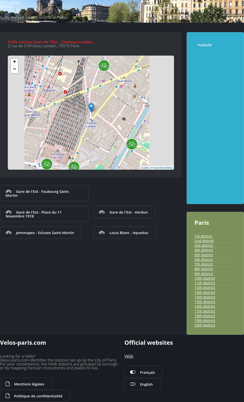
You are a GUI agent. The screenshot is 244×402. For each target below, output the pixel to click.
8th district (203, 268)
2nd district (204, 240)
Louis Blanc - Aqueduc (128, 232)
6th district (203, 259)
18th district (204, 315)
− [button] (14, 69)
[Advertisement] (217, 123)
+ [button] (14, 62)
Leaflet (145, 167)
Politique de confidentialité (38, 395)
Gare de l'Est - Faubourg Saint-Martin (38, 193)
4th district (203, 249)
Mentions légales (29, 384)
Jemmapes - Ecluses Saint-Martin (45, 232)
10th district (204, 278)
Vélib (128, 356)
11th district (204, 282)
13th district (204, 292)
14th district (204, 296)
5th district (203, 254)
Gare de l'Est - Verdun (128, 212)
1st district (203, 236)
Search (6, 6)
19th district (204, 320)
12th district (204, 287)
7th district (203, 264)
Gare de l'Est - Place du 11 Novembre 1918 (34, 214)
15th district (204, 301)
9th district (203, 273)
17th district (204, 311)
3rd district (203, 245)
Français (147, 372)
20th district (204, 325)
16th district (204, 306)
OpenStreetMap (163, 167)
